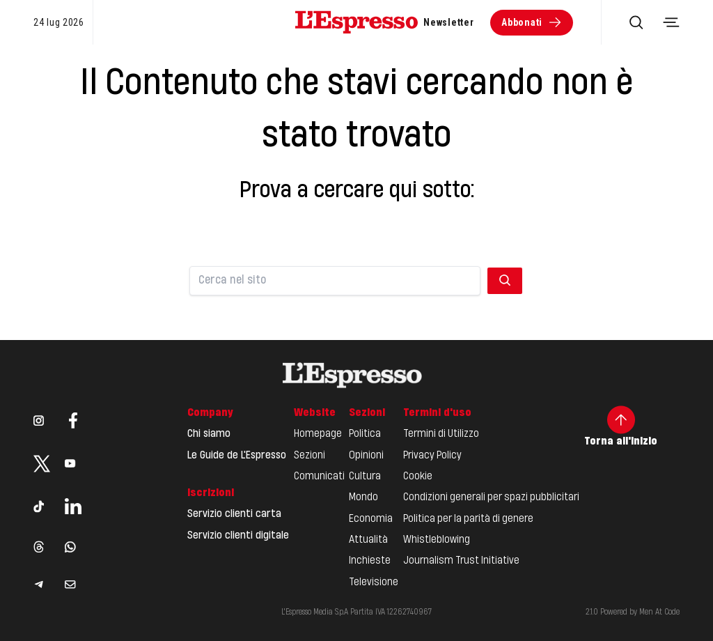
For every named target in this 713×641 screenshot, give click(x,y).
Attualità (368, 540)
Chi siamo (208, 434)
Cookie (417, 476)
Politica (365, 434)
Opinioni (366, 455)
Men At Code (659, 612)
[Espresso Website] (356, 21)
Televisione (373, 582)
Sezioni (309, 455)
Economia (371, 519)
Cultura (365, 476)
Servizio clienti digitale (238, 535)
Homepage (318, 434)
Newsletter (448, 22)
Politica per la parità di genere (468, 519)
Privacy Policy (432, 455)
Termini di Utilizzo (441, 434)
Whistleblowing (436, 540)
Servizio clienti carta (234, 514)
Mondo (363, 497)
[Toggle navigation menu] (671, 22)
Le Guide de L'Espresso (236, 455)
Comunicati (319, 476)
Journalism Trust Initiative (461, 560)
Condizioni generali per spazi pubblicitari (491, 497)
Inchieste (370, 560)
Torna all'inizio (620, 426)
